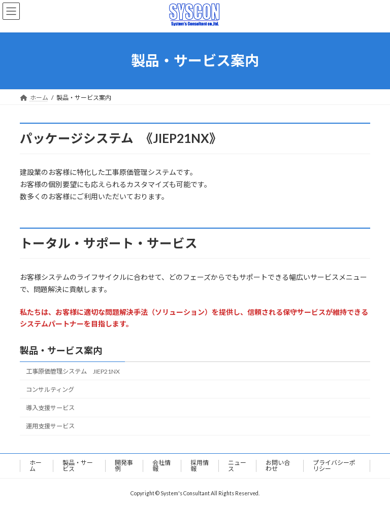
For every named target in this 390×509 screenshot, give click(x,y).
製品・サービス (77, 465)
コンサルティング (50, 389)
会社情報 (161, 465)
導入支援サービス (50, 408)
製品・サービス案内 (61, 350)
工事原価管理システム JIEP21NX (73, 371)
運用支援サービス (50, 426)
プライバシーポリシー (334, 465)
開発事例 (124, 465)
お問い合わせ (278, 465)
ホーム (35, 465)
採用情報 (199, 465)
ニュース (237, 465)
